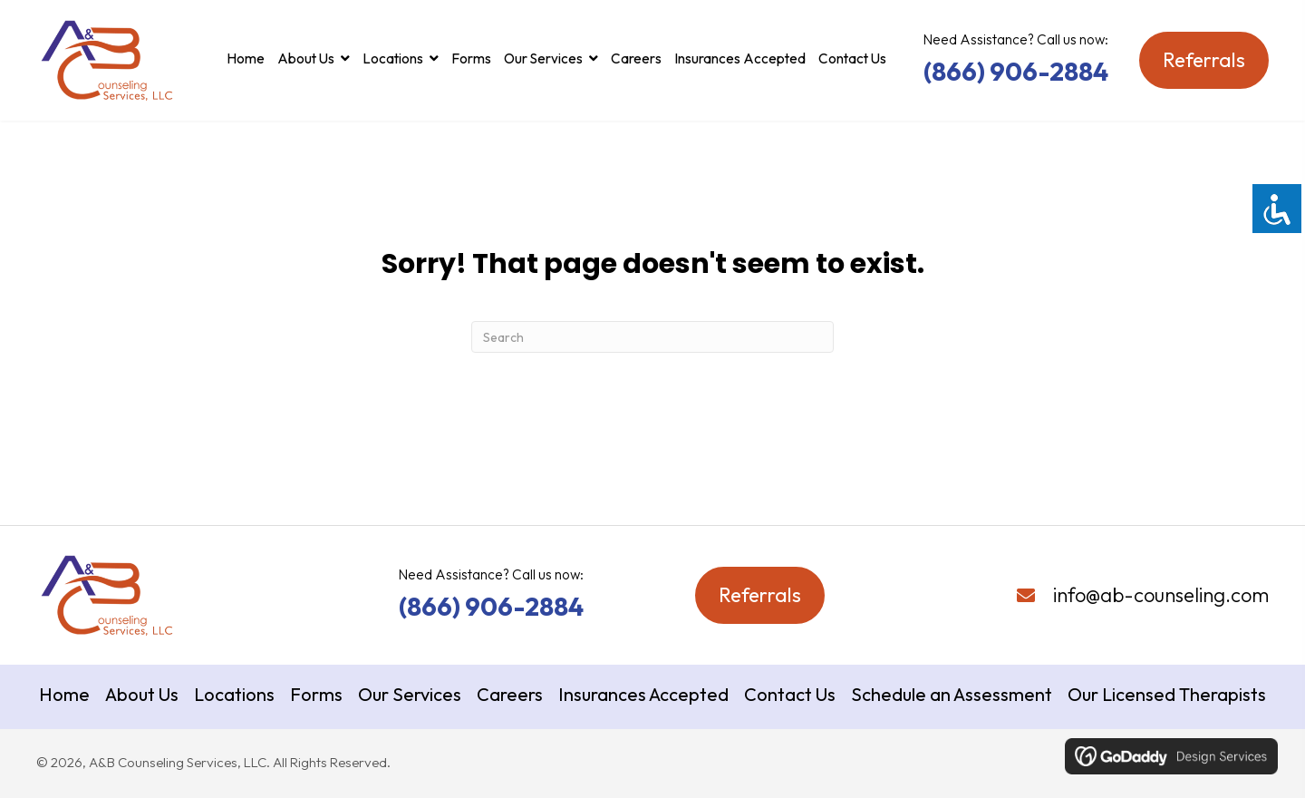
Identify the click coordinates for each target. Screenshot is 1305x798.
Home (64, 694)
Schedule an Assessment (951, 694)
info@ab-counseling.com (1161, 595)
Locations (234, 694)
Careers (510, 694)
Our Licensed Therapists (1167, 694)
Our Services (409, 694)
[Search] (652, 337)
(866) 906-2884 (1015, 71)
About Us (142, 694)
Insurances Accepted (643, 694)
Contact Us (790, 694)
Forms (316, 694)
